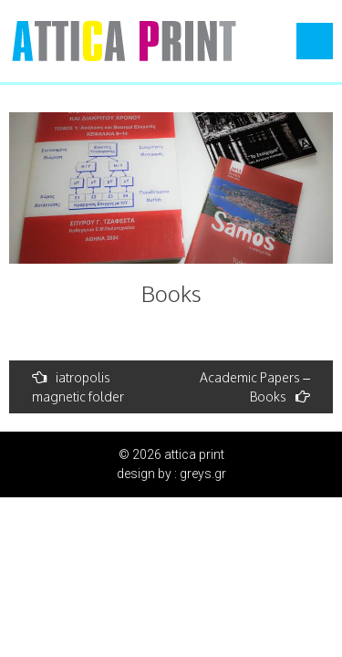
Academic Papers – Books (255, 387)
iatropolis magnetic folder (78, 387)
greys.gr (203, 473)
